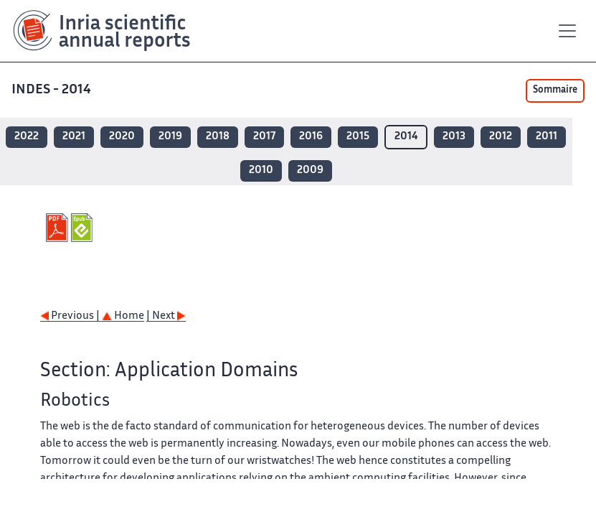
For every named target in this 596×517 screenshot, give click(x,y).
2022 (26, 136)
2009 (310, 170)
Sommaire (555, 90)
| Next (166, 316)
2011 (546, 136)
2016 (311, 136)
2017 (264, 136)
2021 (73, 136)
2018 (218, 136)
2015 (357, 136)
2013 (454, 136)
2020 (122, 136)
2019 (170, 136)
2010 (261, 170)
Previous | (71, 316)
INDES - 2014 (52, 90)
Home (123, 316)
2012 (500, 136)
